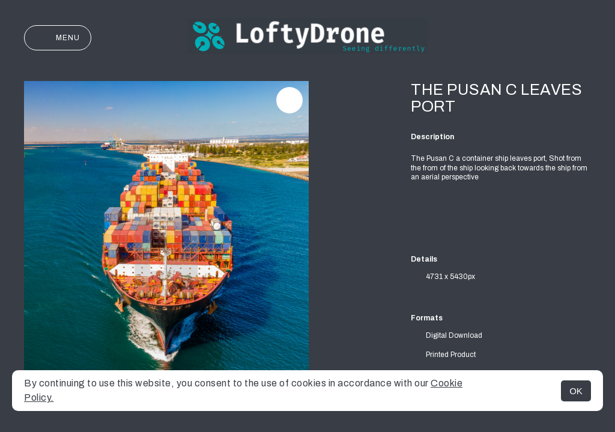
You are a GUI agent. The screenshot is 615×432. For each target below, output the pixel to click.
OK (576, 391)
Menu (57, 38)
